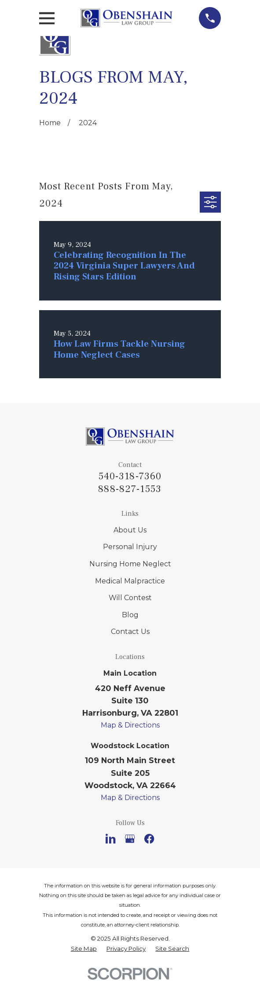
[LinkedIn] (110, 838)
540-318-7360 (130, 476)
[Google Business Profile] (130, 838)
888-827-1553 (129, 489)
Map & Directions (130, 725)
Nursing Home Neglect (130, 564)
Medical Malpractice (130, 581)
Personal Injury (130, 547)
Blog (130, 615)
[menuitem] (84, 948)
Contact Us (130, 631)
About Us (130, 530)
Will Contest (130, 598)
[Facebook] (149, 838)
